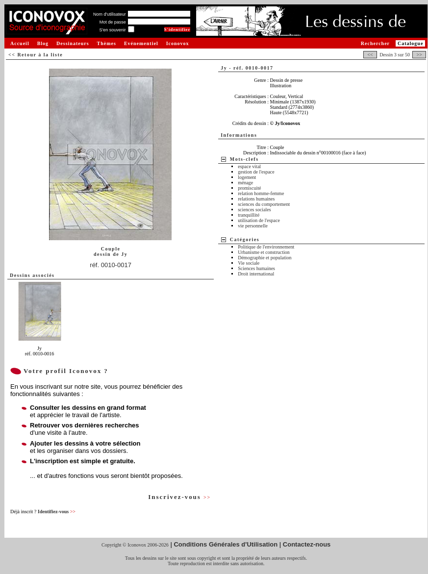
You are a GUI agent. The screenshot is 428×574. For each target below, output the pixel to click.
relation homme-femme (261, 193)
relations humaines (256, 198)
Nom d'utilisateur (109, 14)
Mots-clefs (244, 159)
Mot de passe (113, 22)
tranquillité (248, 215)
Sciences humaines (256, 268)
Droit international (256, 273)
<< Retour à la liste (35, 54)
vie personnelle (253, 225)
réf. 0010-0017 (110, 265)
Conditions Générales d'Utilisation (225, 544)
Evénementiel (141, 43)
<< (370, 54)
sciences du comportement (264, 204)
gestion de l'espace (256, 172)
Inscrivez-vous (179, 496)
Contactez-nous (307, 544)
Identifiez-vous (57, 511)
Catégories (245, 239)
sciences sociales (254, 209)
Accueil (19, 43)
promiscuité (249, 188)
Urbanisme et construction (264, 252)
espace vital (249, 166)
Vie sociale (248, 263)
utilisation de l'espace (259, 220)
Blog (43, 43)
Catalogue (410, 43)
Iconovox (177, 43)
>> (419, 54)
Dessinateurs (72, 43)
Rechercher (375, 43)
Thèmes (106, 43)
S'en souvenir (112, 29)
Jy (124, 254)
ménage (245, 182)
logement (247, 177)
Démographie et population (264, 257)
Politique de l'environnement (266, 247)
